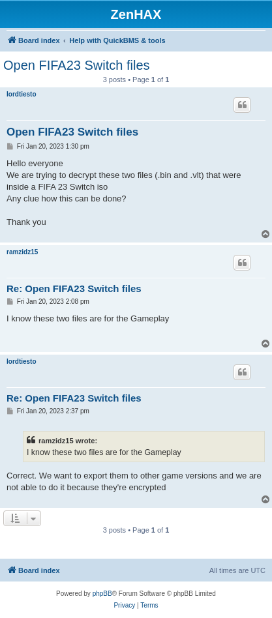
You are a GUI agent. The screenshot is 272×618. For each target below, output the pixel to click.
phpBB (102, 593)
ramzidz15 (22, 252)
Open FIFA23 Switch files (76, 65)
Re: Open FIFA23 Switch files (74, 288)
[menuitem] (124, 605)
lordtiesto (22, 94)
